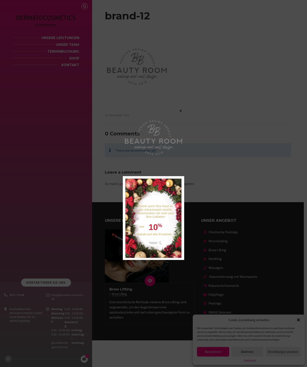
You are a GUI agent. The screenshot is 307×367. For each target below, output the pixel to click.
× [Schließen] (181, 110)
